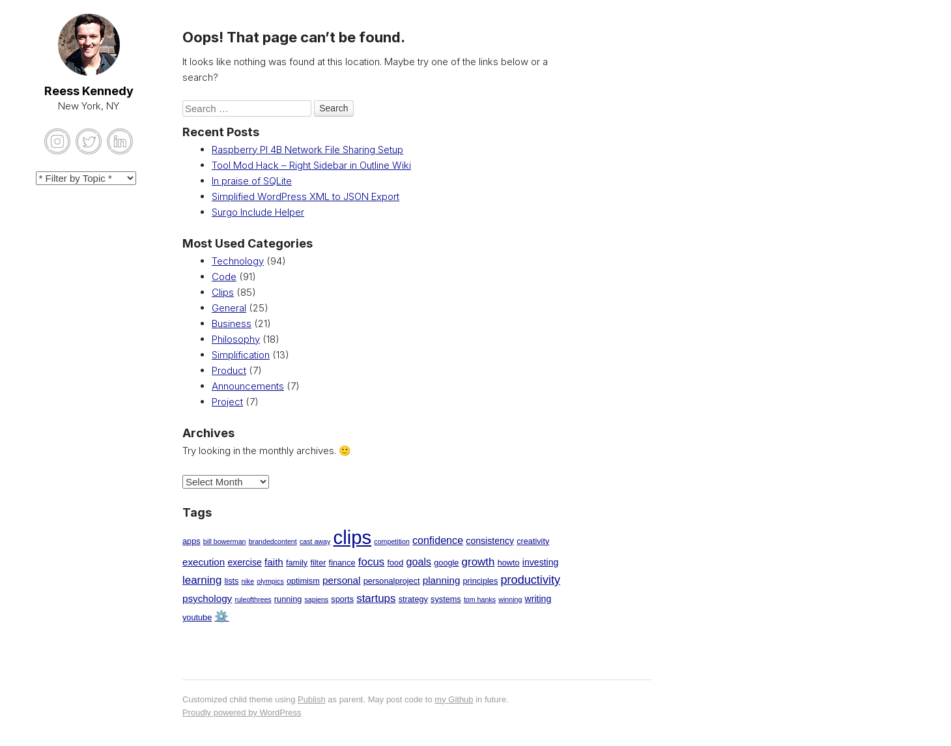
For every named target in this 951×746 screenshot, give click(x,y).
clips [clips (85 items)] (353, 537)
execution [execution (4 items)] (203, 561)
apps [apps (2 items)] (191, 541)
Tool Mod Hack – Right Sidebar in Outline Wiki (311, 165)
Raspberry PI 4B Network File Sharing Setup (307, 149)
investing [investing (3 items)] (540, 562)
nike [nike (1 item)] (248, 581)
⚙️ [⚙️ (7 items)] (221, 616)
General (229, 308)
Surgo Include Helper (258, 212)
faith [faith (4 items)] (273, 561)
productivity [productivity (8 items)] (530, 579)
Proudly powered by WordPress (242, 712)
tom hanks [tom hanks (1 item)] (480, 599)
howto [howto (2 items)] (509, 562)
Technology (238, 261)
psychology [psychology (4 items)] (207, 598)
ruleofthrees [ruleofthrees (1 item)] (252, 599)
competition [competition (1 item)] (392, 541)
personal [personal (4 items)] (341, 580)
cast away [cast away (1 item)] (315, 541)
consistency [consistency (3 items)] (490, 541)
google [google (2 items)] (446, 562)
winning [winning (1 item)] (510, 599)
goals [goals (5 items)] (418, 561)
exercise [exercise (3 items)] (244, 562)
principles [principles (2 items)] (480, 581)
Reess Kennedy (89, 91)
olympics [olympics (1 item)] (270, 581)
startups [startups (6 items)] (375, 598)
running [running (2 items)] (288, 599)
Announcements (248, 386)
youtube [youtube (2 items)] (197, 617)
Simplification (241, 355)
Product (229, 370)
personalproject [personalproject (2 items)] (391, 581)
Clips (223, 292)
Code (224, 276)
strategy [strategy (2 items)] (413, 599)
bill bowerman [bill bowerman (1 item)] (224, 541)
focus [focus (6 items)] (371, 562)
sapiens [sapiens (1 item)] (316, 599)
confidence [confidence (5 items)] (437, 540)
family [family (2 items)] (296, 562)
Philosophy (236, 339)
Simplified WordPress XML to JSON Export (305, 196)
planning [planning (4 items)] (442, 580)
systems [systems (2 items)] (446, 599)
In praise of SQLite (252, 181)
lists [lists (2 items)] (232, 581)
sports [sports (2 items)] (342, 599)
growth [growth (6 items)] (478, 562)
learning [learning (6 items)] (201, 580)
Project (227, 401)
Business (231, 323)
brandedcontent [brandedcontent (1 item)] (273, 541)
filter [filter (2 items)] (318, 562)
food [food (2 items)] (396, 562)
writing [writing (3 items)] (538, 599)
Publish (312, 699)
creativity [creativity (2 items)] (533, 541)
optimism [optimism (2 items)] (303, 581)
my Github (453, 699)
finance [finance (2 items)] (342, 562)
